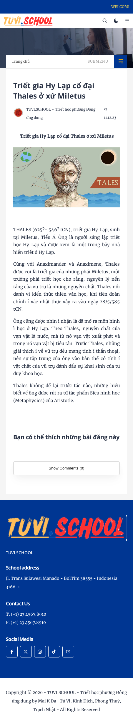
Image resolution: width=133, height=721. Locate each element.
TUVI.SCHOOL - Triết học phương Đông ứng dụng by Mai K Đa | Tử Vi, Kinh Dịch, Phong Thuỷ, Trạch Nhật (69, 701)
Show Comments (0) (66, 468)
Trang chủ (21, 61)
